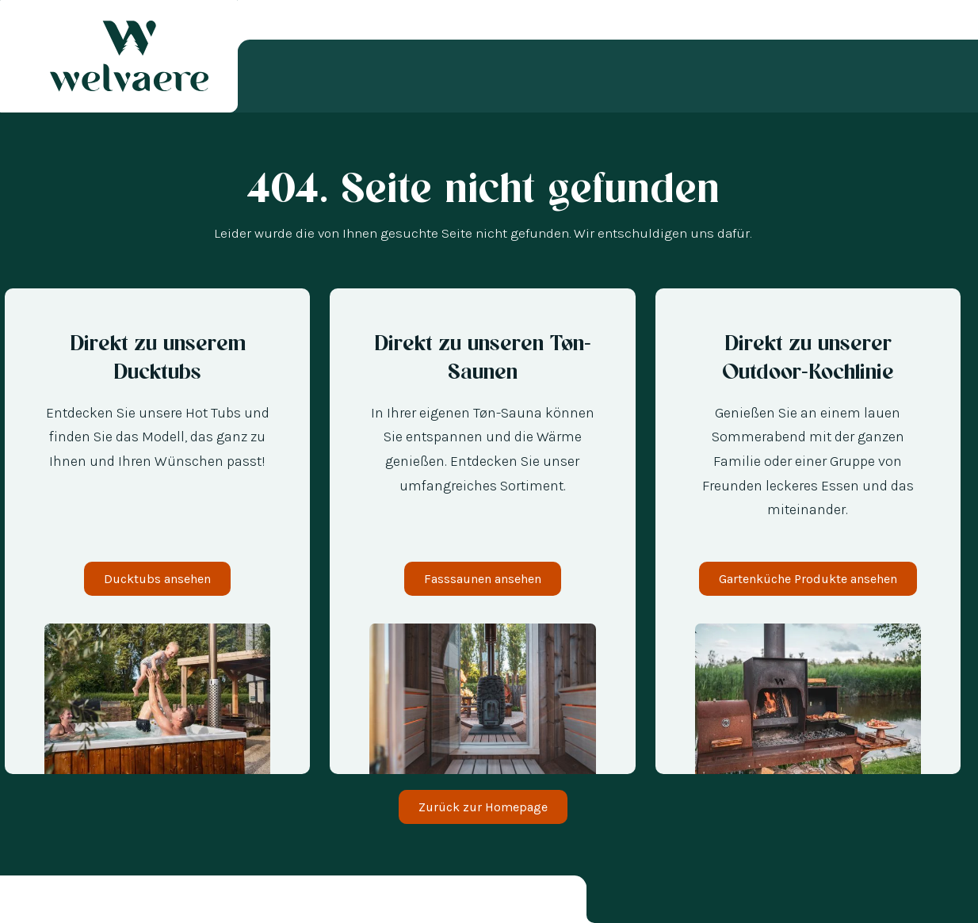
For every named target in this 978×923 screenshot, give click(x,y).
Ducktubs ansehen (157, 578)
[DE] (24, 902)
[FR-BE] (71, 902)
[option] (40, 902)
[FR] (87, 902)
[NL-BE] (55, 902)
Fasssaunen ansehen (482, 578)
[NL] (40, 902)
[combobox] (24, 902)
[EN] (103, 902)
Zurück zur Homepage (483, 806)
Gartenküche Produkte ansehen (808, 578)
